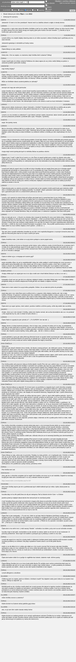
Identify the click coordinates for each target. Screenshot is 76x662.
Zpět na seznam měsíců (67, 3)
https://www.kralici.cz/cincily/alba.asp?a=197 (16, 481)
